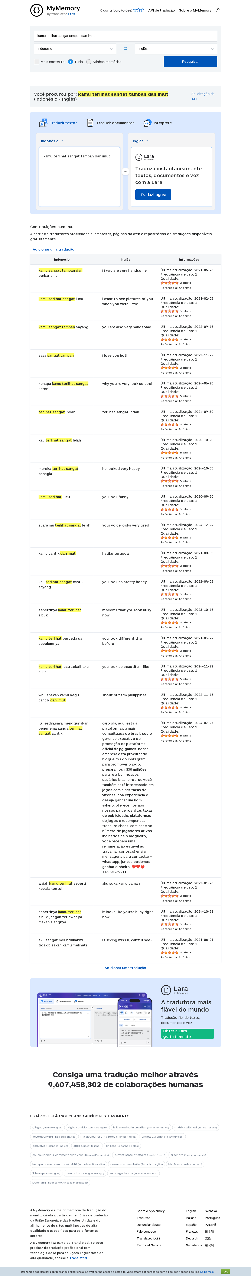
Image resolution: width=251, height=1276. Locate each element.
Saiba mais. (207, 1271)
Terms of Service (149, 1245)
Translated (148, 1238)
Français (192, 1231)
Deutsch (192, 1238)
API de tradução (161, 10)
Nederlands (194, 1245)
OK (226, 1271)
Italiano (191, 1218)
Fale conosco (146, 1231)
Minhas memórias (103, 61)
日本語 (209, 1231)
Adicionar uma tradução (54, 249)
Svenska (211, 1211)
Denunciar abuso (149, 1224)
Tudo (75, 61)
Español (191, 1224)
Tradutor (143, 1218)
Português (212, 1218)
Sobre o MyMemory (195, 10)
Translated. (78, 1258)
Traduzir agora (153, 194)
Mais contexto (49, 61)
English (191, 1211)
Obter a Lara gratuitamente (177, 1034)
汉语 (208, 1238)
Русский (210, 1224)
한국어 (209, 1245)
